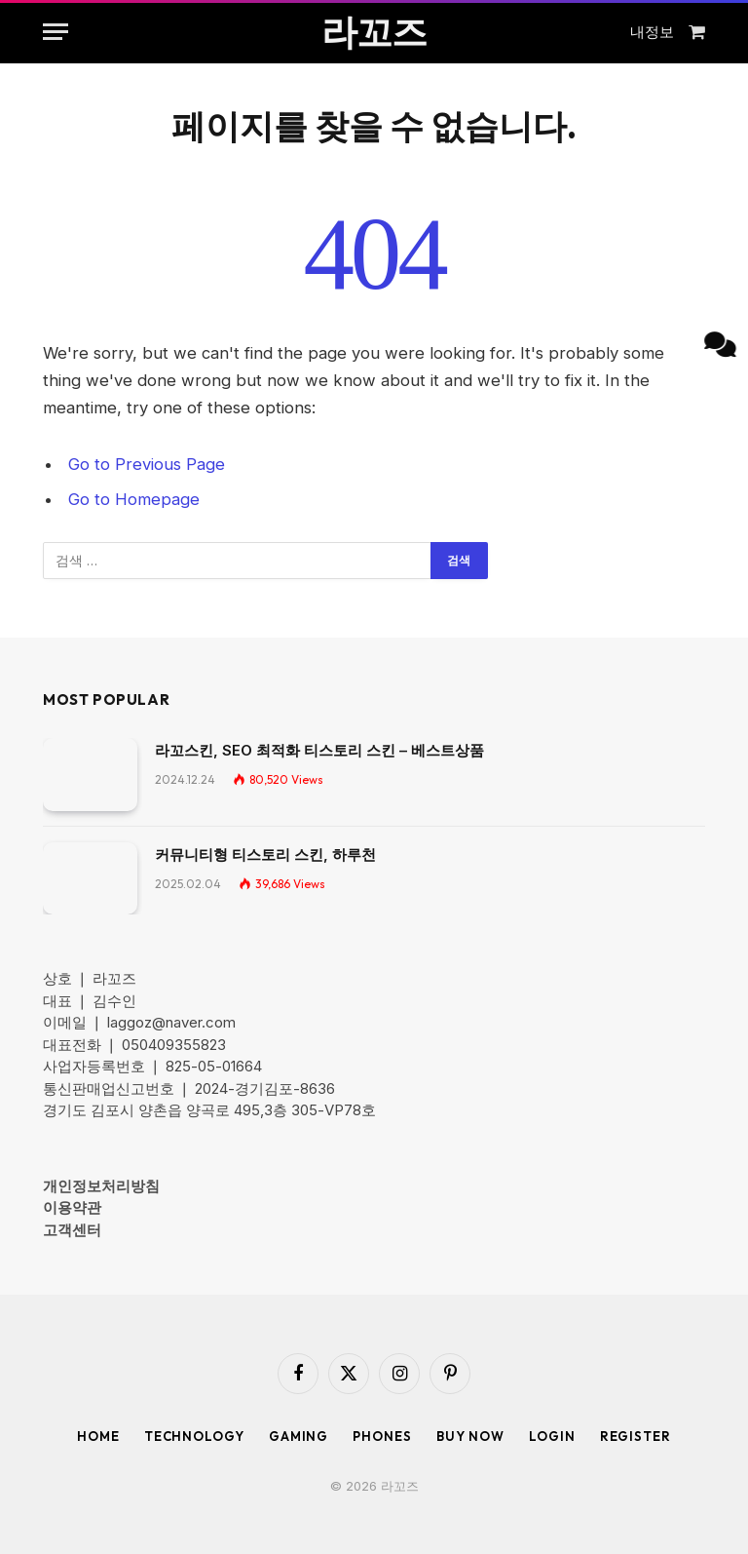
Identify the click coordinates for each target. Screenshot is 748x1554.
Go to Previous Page (146, 464)
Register (635, 1436)
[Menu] (55, 32)
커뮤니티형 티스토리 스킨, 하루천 (265, 854)
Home (98, 1436)
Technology (194, 1436)
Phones (382, 1436)
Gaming (298, 1436)
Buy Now (470, 1436)
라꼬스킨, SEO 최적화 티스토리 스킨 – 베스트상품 (319, 750)
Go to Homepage (134, 499)
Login (552, 1436)
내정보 (652, 31)
